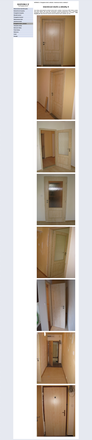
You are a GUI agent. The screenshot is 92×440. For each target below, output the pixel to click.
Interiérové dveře (18, 21)
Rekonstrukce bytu (18, 19)
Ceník (15, 34)
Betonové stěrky (18, 27)
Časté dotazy (17, 29)
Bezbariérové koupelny (19, 10)
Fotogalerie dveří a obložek (20, 23)
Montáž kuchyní (17, 15)
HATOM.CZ (36, 2)
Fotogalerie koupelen (19, 13)
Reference (16, 32)
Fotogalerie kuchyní (18, 17)
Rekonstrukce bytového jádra (21, 8)
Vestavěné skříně (18, 25)
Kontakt (15, 36)
